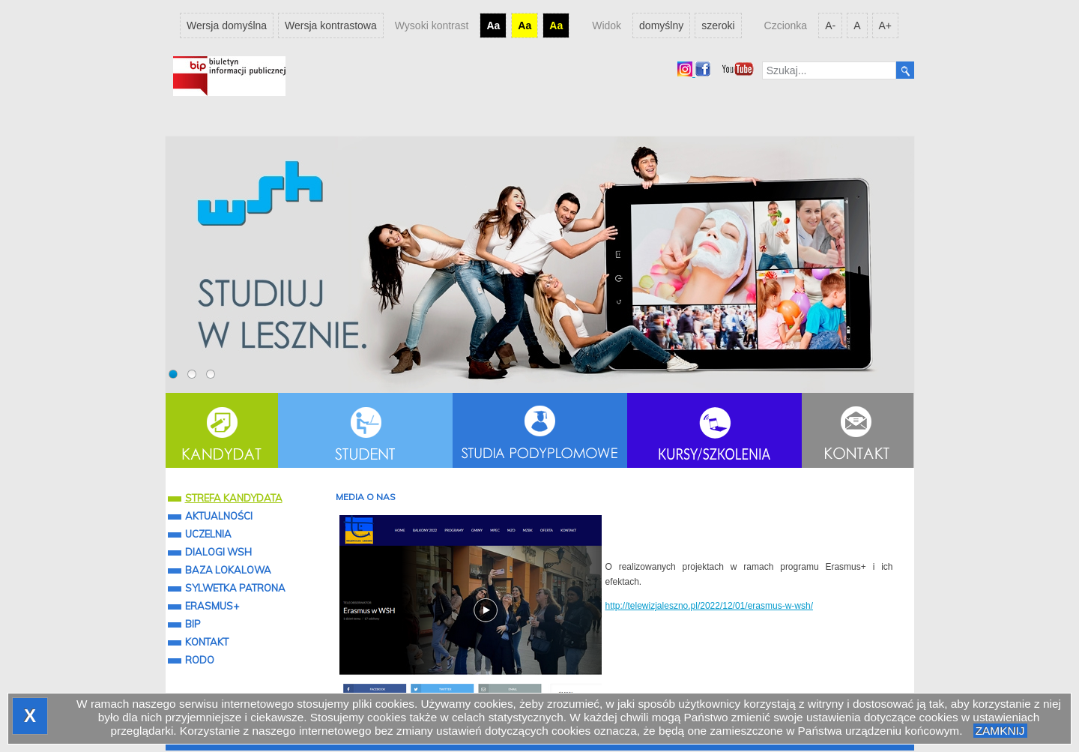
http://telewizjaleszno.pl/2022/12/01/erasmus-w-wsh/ (709, 606)
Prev (188, 264)
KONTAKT (207, 642)
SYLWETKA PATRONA (235, 588)
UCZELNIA (208, 534)
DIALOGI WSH (218, 552)
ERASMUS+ (212, 606)
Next (891, 264)
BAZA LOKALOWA (228, 570)
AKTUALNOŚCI (219, 516)
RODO (199, 660)
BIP (193, 624)
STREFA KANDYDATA (225, 498)
